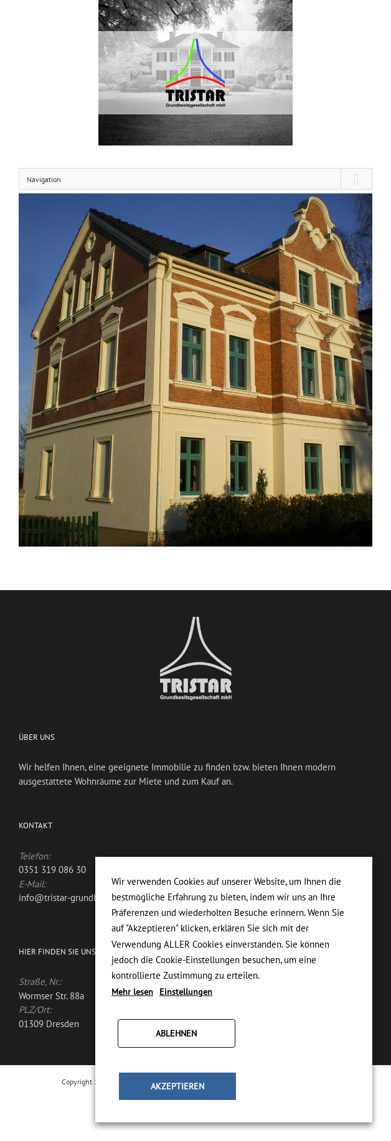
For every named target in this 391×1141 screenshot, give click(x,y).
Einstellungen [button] (185, 991)
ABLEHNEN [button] (176, 1033)
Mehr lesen (132, 991)
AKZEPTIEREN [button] (177, 1086)
